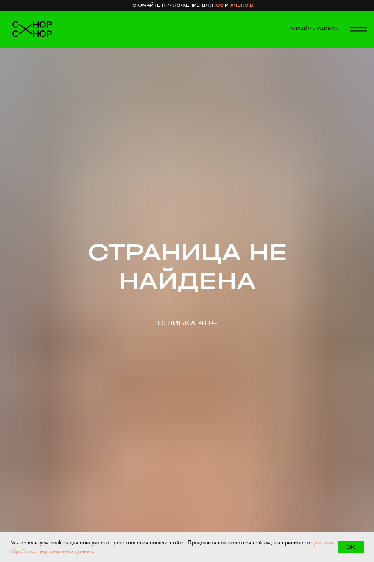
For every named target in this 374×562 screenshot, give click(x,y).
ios (219, 5)
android (242, 5)
